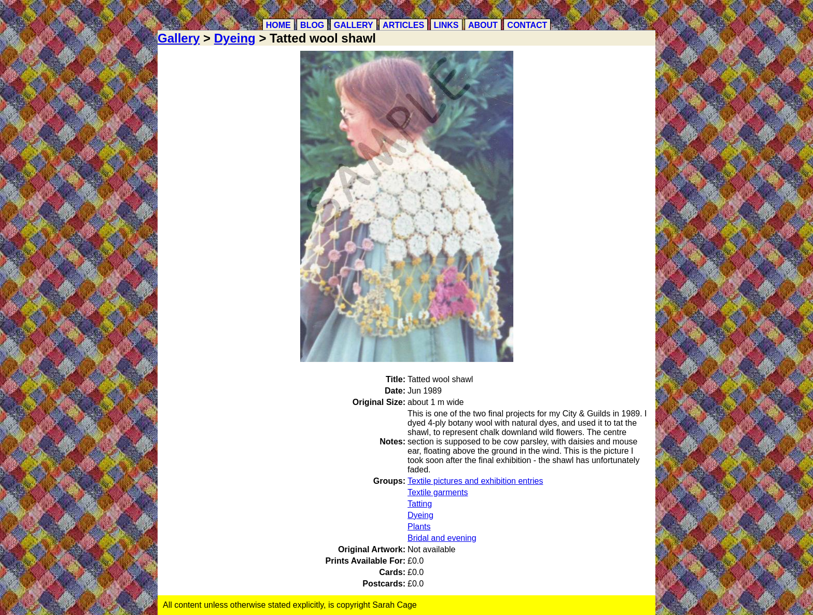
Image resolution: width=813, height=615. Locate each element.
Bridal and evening (442, 538)
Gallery (353, 25)
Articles (403, 25)
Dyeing (235, 38)
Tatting (420, 503)
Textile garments (438, 492)
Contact (527, 25)
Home (278, 25)
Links (446, 25)
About (483, 25)
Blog (312, 25)
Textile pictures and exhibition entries (475, 481)
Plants (419, 526)
